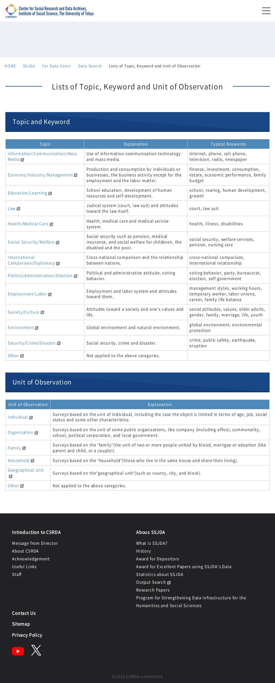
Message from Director (35, 543)
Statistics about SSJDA (159, 574)
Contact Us (24, 613)
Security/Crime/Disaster (32, 343)
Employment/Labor (27, 293)
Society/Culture (24, 312)
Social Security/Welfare (31, 242)
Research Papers (153, 589)
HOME (10, 66)
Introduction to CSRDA (36, 532)
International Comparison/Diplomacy (31, 260)
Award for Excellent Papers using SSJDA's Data (184, 566)
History (143, 551)
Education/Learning (27, 192)
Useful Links (24, 566)
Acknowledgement (31, 558)
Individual (18, 417)
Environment (21, 327)
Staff (17, 574)
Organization (21, 432)
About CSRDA (25, 551)
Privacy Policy (27, 635)
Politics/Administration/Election (40, 275)
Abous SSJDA (150, 532)
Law (12, 208)
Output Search (151, 582)
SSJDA (29, 66)
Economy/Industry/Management (40, 174)
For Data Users (56, 66)
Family (14, 447)
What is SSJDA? (152, 543)
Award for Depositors (157, 558)
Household (19, 460)
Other (13, 355)
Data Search (89, 66)
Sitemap (21, 624)
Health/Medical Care (28, 223)
